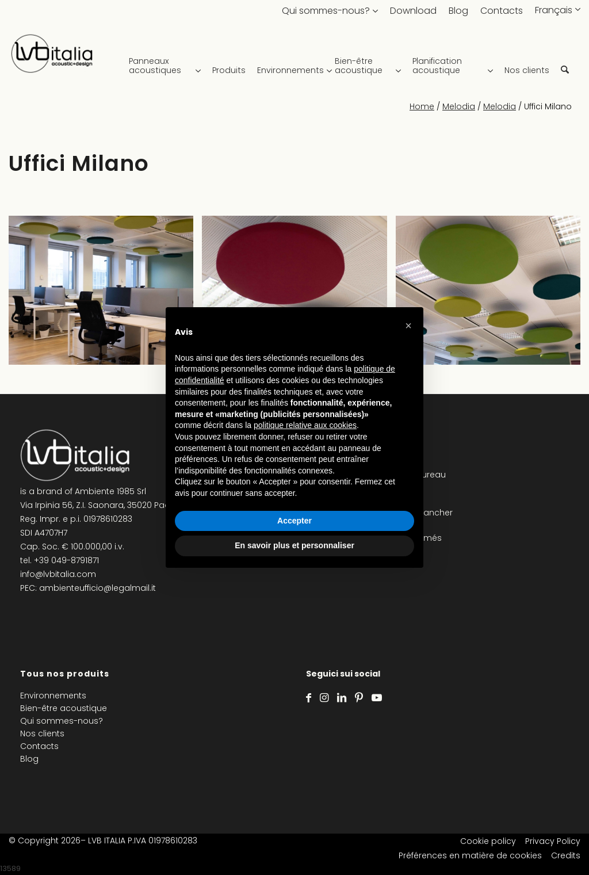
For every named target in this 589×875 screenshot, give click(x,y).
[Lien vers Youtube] (377, 697)
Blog (458, 10)
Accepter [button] (294, 520)
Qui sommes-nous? (326, 10)
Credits (565, 855)
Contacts (501, 10)
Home (422, 106)
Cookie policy (488, 841)
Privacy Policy (552, 841)
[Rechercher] (565, 57)
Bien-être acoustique (63, 708)
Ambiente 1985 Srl (110, 491)
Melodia (458, 106)
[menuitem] (167, 57)
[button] (408, 325)
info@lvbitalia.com (58, 574)
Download (413, 10)
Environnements (53, 695)
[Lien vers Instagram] (324, 697)
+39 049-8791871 (66, 560)
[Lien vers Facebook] (308, 697)
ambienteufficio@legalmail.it (97, 588)
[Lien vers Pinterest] (359, 697)
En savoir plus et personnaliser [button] (294, 545)
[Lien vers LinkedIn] (341, 697)
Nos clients (42, 733)
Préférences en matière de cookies (470, 855)
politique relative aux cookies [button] (305, 425)
